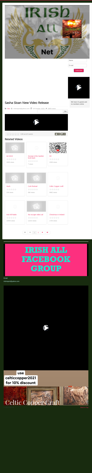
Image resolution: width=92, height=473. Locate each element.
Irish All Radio (11, 214)
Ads (8, 108)
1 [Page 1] (34, 232)
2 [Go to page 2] (38, 232)
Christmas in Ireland (56, 214)
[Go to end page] (47, 232)
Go (65, 111)
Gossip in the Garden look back (36, 157)
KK (50, 156)
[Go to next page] (42, 232)
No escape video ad (35, 214)
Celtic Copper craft (56, 186)
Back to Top (84, 407)
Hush (8, 186)
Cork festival (32, 186)
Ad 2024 (9, 156)
